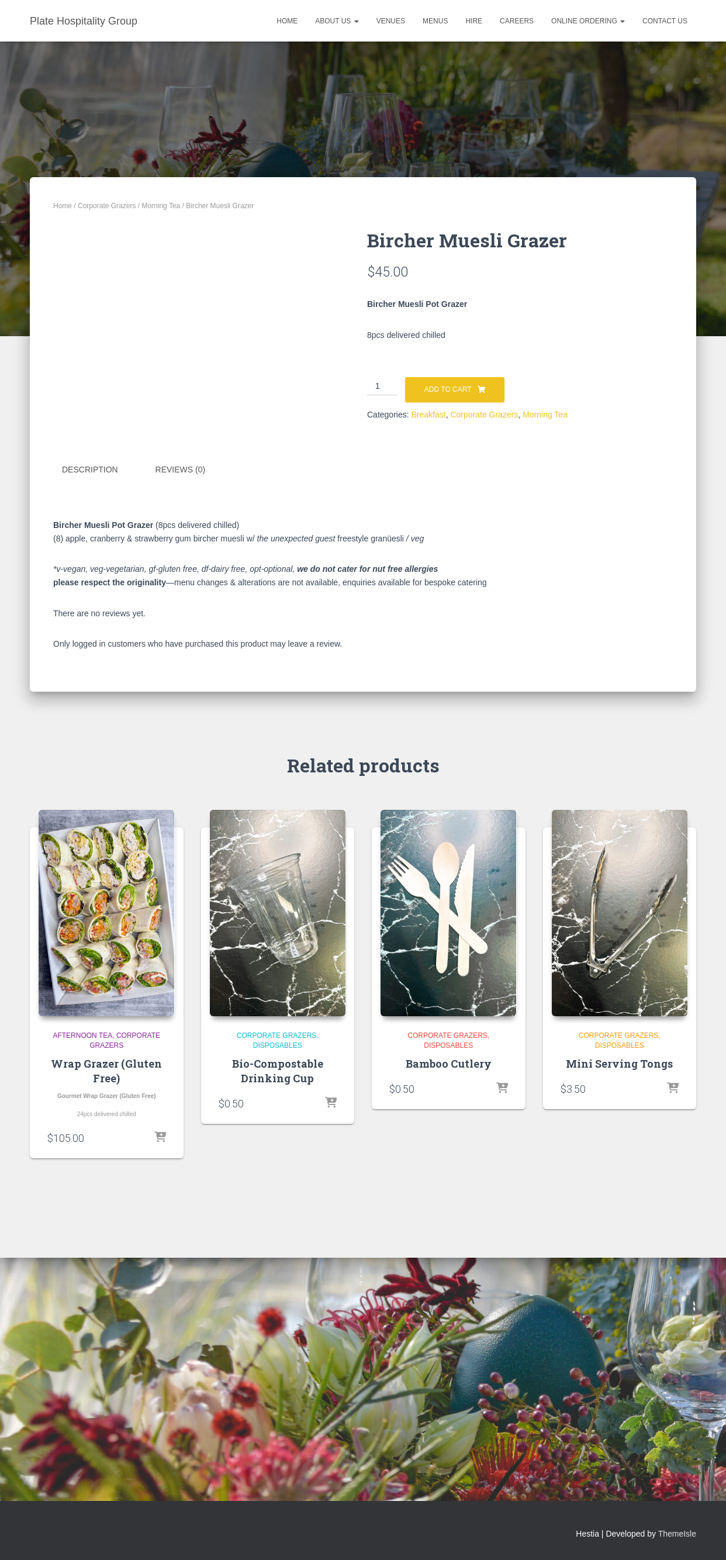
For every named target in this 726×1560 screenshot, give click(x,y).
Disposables (277, 1314)
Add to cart (448, 389)
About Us (336, 21)
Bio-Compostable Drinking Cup (277, 1339)
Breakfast (428, 414)
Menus (435, 21)
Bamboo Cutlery (449, 1332)
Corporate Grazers (107, 206)
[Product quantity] (382, 386)
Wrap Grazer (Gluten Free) (106, 1339)
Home (287, 21)
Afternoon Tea (82, 1304)
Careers (517, 21)
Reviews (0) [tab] (180, 738)
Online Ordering (588, 21)
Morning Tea (160, 206)
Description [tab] (90, 738)
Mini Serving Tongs (619, 1332)
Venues (390, 21)
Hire (473, 21)
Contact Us (664, 21)
